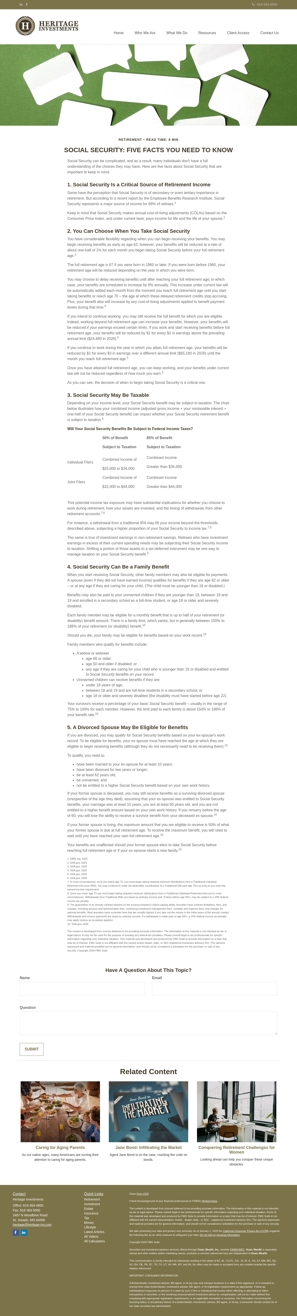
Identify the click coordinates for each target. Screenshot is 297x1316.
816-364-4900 (264, 4)
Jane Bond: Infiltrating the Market (148, 1147)
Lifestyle (90, 1227)
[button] (142, 26)
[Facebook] (27, 4)
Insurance (91, 1213)
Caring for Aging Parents (60, 1147)
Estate (89, 1209)
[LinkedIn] (21, 4)
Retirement (92, 1199)
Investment (92, 1204)
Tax (86, 1218)
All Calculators (94, 1241)
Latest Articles (94, 1232)
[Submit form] (32, 1049)
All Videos (91, 1236)
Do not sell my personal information (220, 1235)
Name (25, 978)
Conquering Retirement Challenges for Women (236, 1150)
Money (89, 1222)
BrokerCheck (209, 1201)
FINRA (234, 1249)
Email (157, 978)
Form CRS (143, 1193)
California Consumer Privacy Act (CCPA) (246, 1231)
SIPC (242, 1249)
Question (28, 1008)
